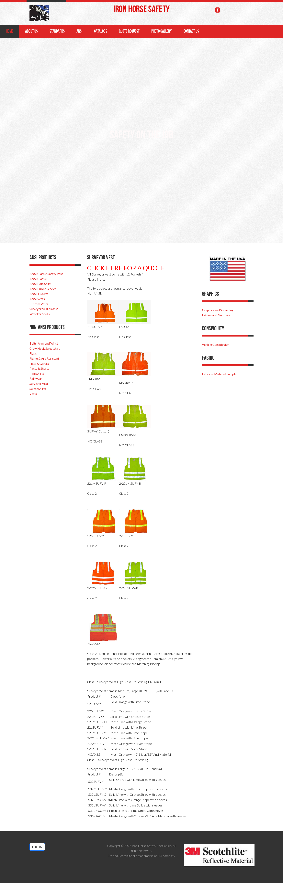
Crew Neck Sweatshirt (44, 348)
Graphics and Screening (217, 310)
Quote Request (129, 31)
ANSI (79, 31)
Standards (57, 31)
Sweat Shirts (37, 388)
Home (9, 31)
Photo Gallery (161, 31)
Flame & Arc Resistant (44, 358)
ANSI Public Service (42, 289)
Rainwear (35, 378)
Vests (33, 393)
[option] (141, 137)
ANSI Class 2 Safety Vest (46, 273)
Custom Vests (38, 304)
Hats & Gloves (39, 363)
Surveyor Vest (38, 383)
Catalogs (100, 31)
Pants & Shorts (39, 368)
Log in (37, 847)
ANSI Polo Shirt (40, 284)
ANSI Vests (37, 299)
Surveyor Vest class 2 (43, 309)
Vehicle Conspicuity (215, 344)
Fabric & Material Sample (219, 374)
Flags (33, 353)
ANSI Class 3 (38, 279)
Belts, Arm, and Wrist (43, 343)
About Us (31, 31)
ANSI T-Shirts (38, 294)
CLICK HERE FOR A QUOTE (126, 268)
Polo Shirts (36, 373)
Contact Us (191, 31)
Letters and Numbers (216, 315)
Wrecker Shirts (39, 314)
